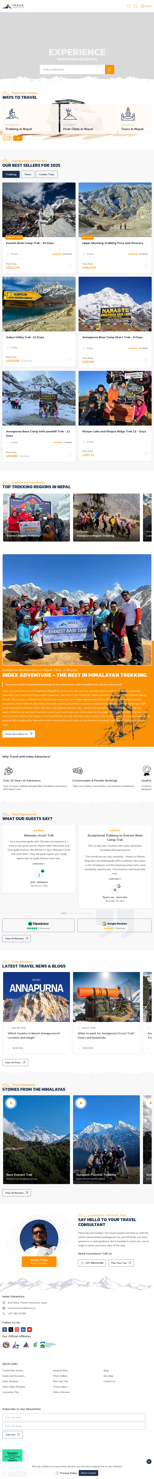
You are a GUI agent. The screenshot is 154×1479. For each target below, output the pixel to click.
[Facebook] (4, 1329)
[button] (109, 69)
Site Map (108, 1375)
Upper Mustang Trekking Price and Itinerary (112, 243)
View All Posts (15, 1062)
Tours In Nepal (132, 129)
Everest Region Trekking (23, 535)
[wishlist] (129, 6)
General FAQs (60, 1370)
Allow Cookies (88, 1473)
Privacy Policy (66, 1473)
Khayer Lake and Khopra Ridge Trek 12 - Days (114, 431)
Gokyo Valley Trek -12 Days (25, 337)
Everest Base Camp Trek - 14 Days (30, 243)
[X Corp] (11, 1329)
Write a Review (61, 1392)
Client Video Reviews (13, 1386)
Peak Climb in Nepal (78, 129)
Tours (27, 174)
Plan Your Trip (121, 1263)
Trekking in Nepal (18, 129)
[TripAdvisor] (38, 923)
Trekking (11, 174)
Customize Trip (10, 1392)
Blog (106, 1370)
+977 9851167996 (17, 1313)
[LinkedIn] (23, 1329)
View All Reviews (16, 938)
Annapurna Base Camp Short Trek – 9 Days (112, 337)
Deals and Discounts (13, 1375)
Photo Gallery (60, 1375)
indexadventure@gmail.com (22, 1308)
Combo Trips (46, 174)
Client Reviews (10, 1381)
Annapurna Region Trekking (95, 535)
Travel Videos (60, 1386)
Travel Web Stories (12, 1370)
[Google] (114, 923)
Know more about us (18, 734)
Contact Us (109, 1381)
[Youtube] (29, 1329)
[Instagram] (17, 1329)
